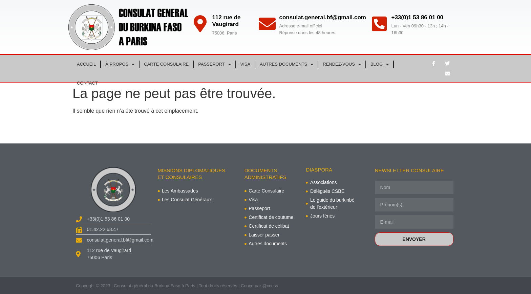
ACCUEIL (86, 64)
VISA (245, 64)
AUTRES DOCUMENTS (286, 64)
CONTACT (87, 83)
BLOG (379, 64)
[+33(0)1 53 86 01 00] (379, 23)
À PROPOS (119, 64)
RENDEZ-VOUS (342, 64)
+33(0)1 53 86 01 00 (417, 17)
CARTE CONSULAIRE (166, 64)
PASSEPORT (214, 64)
